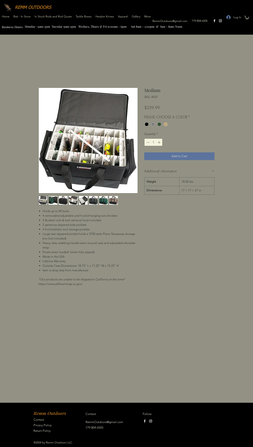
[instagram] (220, 21)
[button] (246, 17)
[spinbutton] (153, 142)
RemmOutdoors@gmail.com (169, 21)
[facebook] (214, 21)
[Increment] (159, 142)
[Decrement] (147, 142)
